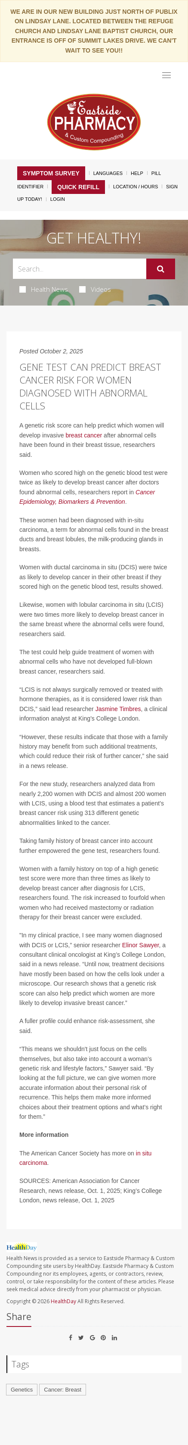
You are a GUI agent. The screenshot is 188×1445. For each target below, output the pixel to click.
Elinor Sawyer (140, 945)
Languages (108, 173)
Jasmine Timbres (118, 708)
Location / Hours (135, 186)
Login (57, 199)
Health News (43, 289)
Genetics (22, 1389)
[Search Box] (79, 269)
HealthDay (63, 1301)
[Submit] (160, 269)
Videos (95, 289)
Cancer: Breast (62, 1389)
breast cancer (83, 435)
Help (137, 173)
